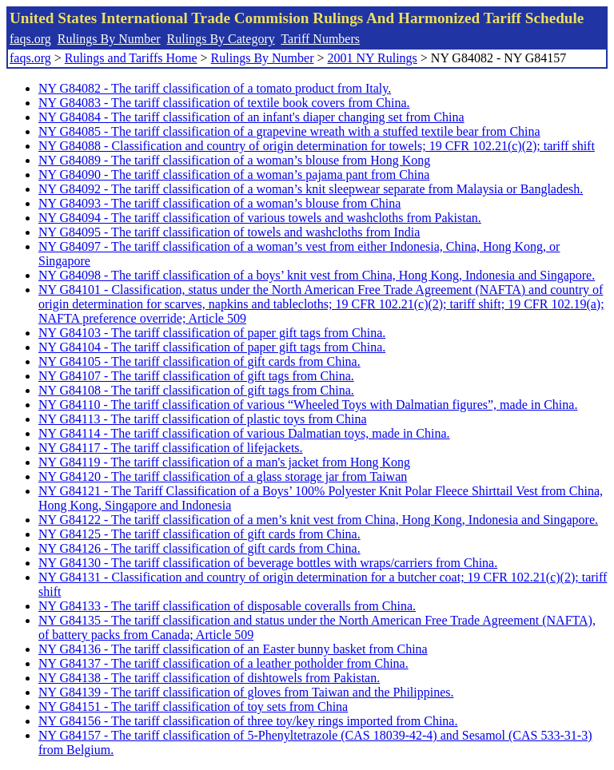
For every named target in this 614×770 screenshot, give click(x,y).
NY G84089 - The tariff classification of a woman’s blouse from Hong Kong (234, 160)
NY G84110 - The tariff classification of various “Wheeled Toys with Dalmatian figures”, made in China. (307, 404)
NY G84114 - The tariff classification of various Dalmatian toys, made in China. (244, 433)
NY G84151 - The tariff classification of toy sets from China (193, 706)
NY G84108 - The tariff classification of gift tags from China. (196, 390)
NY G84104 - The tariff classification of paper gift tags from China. (211, 347)
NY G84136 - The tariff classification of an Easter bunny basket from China (233, 649)
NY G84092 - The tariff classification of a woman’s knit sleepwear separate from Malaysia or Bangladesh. (310, 189)
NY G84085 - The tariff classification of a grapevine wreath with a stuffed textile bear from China (289, 131)
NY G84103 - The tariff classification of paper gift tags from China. (211, 332)
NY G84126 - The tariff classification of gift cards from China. (199, 548)
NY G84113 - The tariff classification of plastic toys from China (202, 419)
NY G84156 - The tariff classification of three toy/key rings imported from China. (247, 721)
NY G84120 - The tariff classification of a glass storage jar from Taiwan (222, 476)
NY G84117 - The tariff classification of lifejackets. (170, 447)
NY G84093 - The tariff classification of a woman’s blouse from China (219, 203)
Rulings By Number (109, 39)
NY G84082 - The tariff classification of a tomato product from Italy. (214, 88)
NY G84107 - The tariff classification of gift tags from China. (196, 376)
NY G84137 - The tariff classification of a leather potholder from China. (223, 663)
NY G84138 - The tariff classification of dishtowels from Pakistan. (209, 678)
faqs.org (30, 39)
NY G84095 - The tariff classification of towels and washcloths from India (229, 232)
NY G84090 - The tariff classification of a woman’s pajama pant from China (233, 174)
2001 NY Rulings (372, 58)
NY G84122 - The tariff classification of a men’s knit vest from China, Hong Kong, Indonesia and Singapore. (318, 519)
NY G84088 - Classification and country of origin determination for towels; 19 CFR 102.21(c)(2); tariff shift (316, 146)
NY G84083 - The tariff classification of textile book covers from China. (223, 102)
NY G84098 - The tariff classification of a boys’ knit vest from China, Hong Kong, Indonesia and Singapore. (316, 275)
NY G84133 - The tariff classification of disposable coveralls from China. (227, 606)
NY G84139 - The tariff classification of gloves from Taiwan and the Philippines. (246, 692)
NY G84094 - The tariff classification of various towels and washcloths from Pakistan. (259, 217)
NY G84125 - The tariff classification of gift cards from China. (199, 534)
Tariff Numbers (320, 39)
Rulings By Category (221, 39)
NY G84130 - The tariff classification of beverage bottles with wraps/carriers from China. (267, 563)
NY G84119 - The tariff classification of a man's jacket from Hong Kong (224, 462)
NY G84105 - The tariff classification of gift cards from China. (199, 361)
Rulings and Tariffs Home (131, 58)
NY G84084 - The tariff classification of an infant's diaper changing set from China (251, 117)
